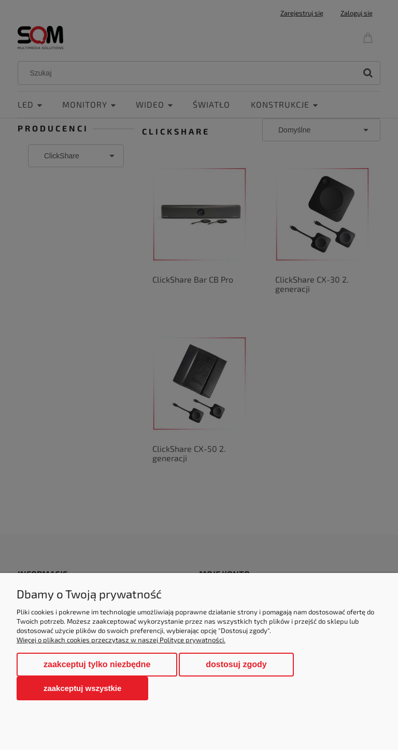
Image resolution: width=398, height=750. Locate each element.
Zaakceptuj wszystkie (82, 688)
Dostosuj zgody (236, 664)
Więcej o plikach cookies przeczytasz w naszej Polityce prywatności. (121, 640)
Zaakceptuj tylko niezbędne (97, 664)
